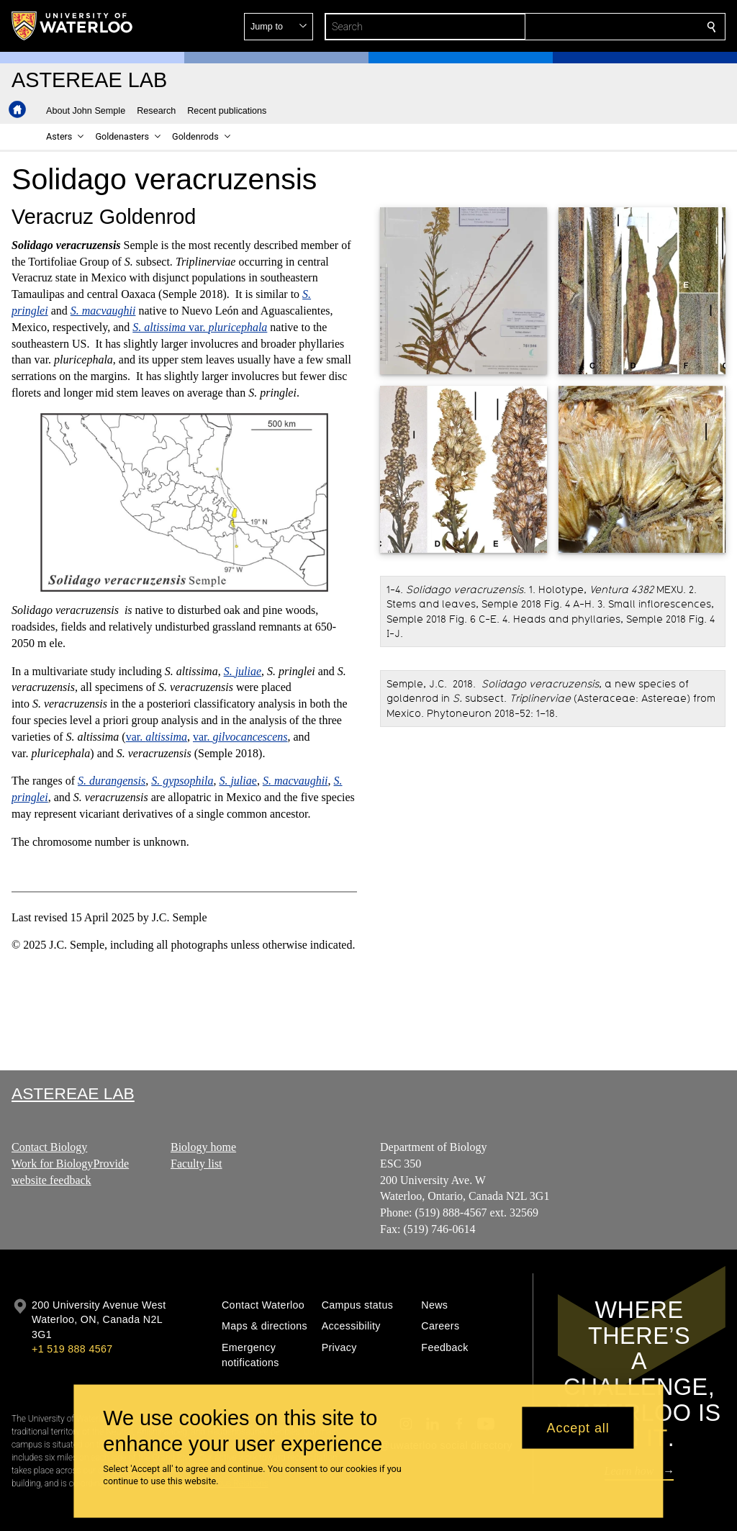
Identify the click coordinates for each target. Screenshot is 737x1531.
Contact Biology (49, 1147)
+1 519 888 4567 (72, 1349)
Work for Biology (52, 1163)
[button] (607, 27)
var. (199, 327)
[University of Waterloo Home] (73, 26)
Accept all (578, 1427)
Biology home (203, 1147)
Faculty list (196, 1163)
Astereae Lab (73, 1093)
